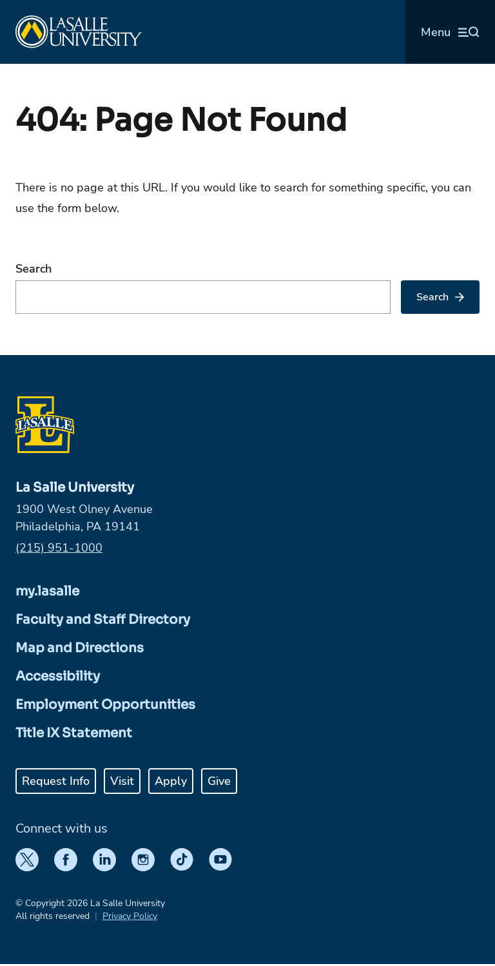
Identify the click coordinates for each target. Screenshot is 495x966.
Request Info (56, 781)
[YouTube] (220, 859)
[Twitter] (27, 859)
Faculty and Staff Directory (102, 620)
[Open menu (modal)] (450, 32)
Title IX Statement (73, 733)
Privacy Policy (129, 916)
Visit (122, 781)
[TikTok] (181, 859)
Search (33, 268)
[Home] (78, 31)
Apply (171, 781)
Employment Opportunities (105, 705)
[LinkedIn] (104, 859)
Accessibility (57, 676)
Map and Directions (79, 648)
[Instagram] (143, 859)
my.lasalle (47, 591)
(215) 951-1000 (58, 547)
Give (219, 781)
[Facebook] (65, 859)
